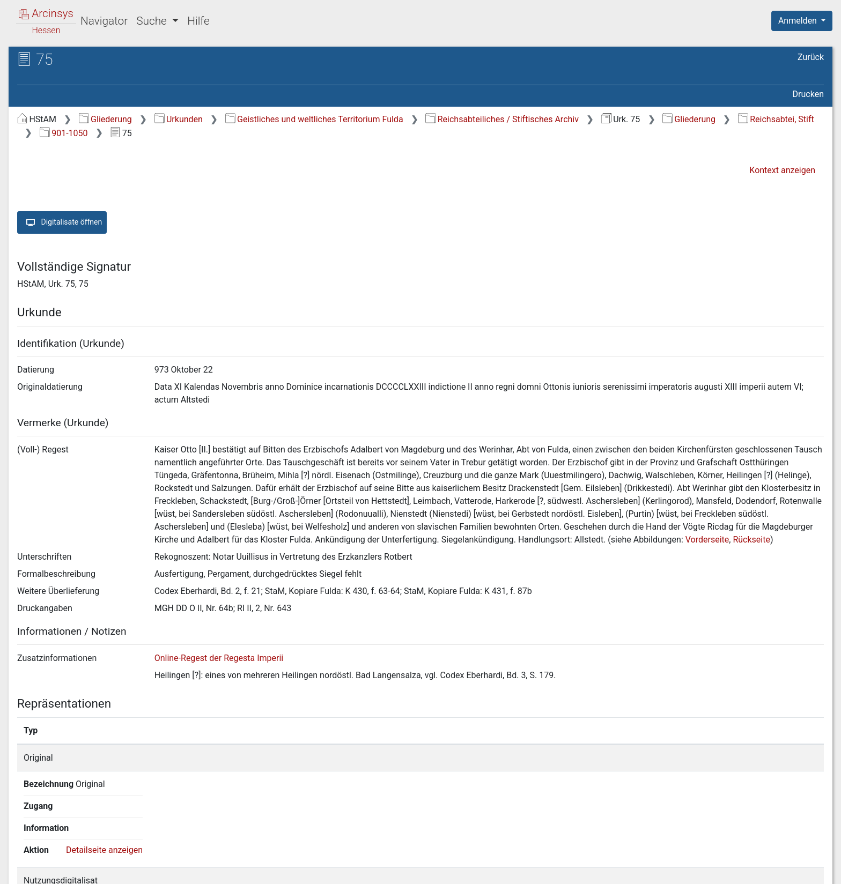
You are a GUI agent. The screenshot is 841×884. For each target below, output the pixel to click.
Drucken (808, 94)
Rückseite (751, 539)
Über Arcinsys (564, 869)
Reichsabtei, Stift (776, 119)
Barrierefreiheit (726, 869)
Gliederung (105, 119)
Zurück (811, 57)
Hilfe (198, 20)
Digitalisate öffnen (62, 222)
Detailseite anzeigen (655, 758)
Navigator (104, 20)
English (25, 862)
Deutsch (64, 862)
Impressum (805, 869)
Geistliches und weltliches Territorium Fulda (314, 119)
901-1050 (64, 133)
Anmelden (798, 21)
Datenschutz (644, 869)
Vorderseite (707, 539)
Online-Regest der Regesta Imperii (219, 658)
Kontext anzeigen (782, 170)
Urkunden (178, 119)
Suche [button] (152, 20)
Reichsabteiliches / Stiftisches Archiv (502, 119)
